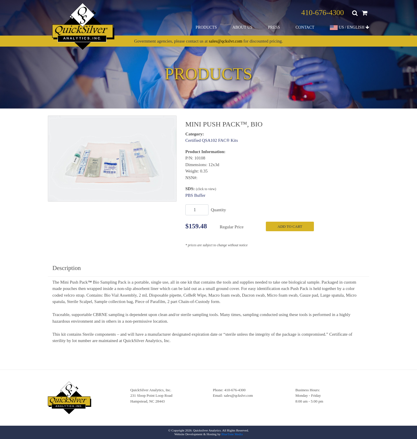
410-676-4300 (322, 12)
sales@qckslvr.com (225, 41)
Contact (305, 27)
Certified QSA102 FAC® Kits (211, 140)
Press (274, 27)
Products (206, 27)
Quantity (218, 209)
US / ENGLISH (349, 27)
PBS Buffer (195, 195)
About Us (242, 27)
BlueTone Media (232, 434)
